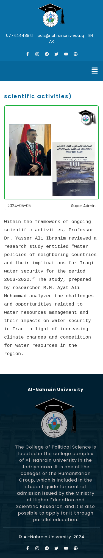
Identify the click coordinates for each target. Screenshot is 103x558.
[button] (94, 71)
